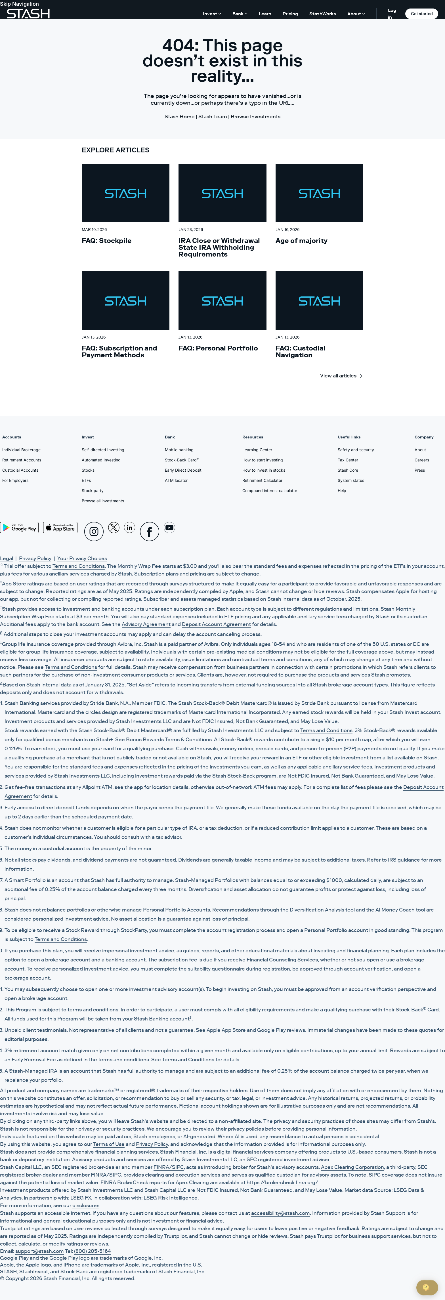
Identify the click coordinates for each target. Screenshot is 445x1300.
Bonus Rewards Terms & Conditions (169, 739)
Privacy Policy (35, 558)
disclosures (85, 1205)
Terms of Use (109, 1144)
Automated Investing (101, 459)
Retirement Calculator (262, 480)
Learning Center (257, 449)
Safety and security (356, 449)
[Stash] (28, 13)
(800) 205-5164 (92, 1251)
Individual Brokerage (21, 449)
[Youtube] (169, 531)
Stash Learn (212, 117)
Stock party (93, 490)
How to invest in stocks (263, 470)
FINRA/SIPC (169, 1167)
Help (342, 490)
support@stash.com (39, 1251)
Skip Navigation (19, 4)
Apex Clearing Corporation (352, 1167)
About (420, 449)
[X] (113, 531)
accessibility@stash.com (280, 1213)
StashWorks (322, 13)
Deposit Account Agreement (216, 624)
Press (420, 470)
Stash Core (348, 470)
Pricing (290, 13)
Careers (422, 459)
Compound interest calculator (269, 490)
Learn (265, 13)
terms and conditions (93, 1010)
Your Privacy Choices (82, 558)
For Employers (15, 480)
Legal (6, 558)
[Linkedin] (129, 531)
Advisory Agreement (146, 624)
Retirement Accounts (21, 459)
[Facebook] (149, 531)
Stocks (88, 470)
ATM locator (176, 480)
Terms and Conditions (79, 566)
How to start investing (262, 459)
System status (351, 480)
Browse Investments (255, 117)
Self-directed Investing (103, 449)
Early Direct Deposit (183, 470)
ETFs (86, 480)
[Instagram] (94, 531)
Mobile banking (179, 449)
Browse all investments (103, 500)
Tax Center (348, 459)
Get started (422, 13)
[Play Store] (19, 527)
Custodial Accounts (20, 470)
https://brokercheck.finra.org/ (282, 1182)
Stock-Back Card (182, 459)
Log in (392, 13)
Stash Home (180, 117)
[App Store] (60, 527)
